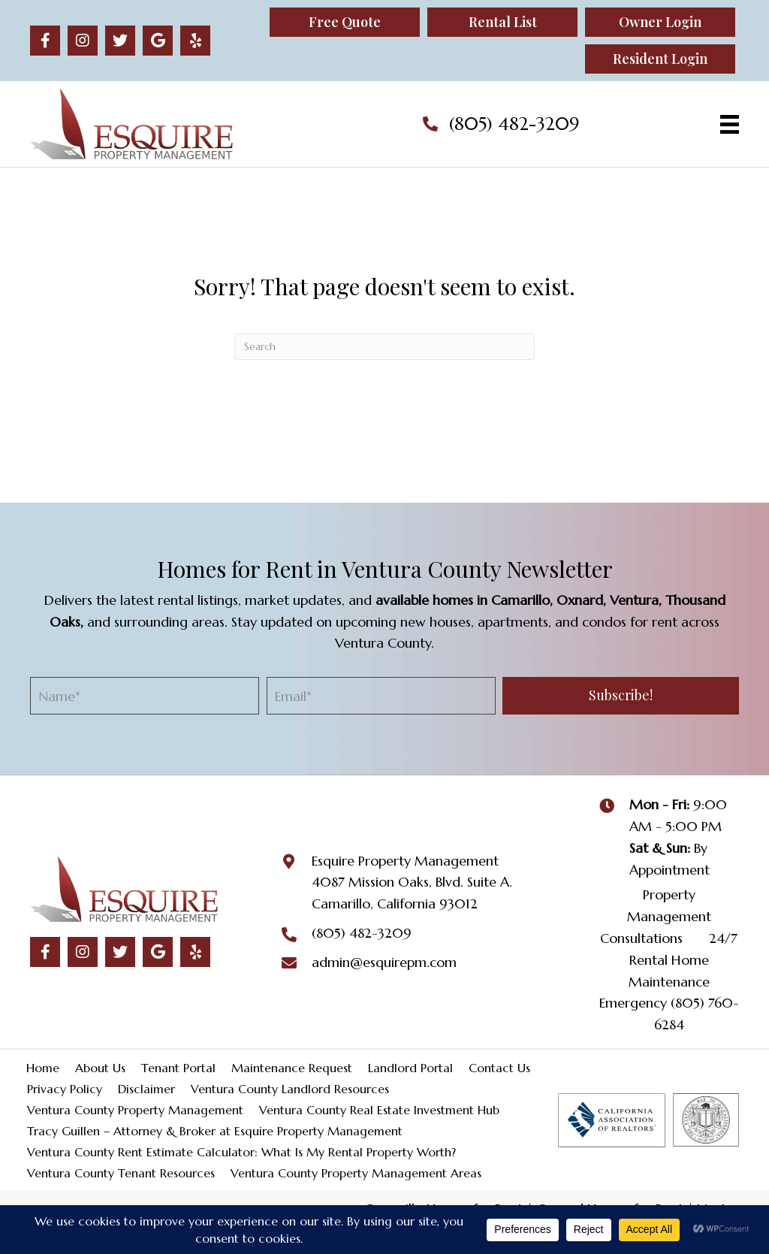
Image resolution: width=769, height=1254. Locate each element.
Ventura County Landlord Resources (290, 1088)
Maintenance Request (291, 1067)
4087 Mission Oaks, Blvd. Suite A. (412, 881)
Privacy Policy (64, 1088)
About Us (100, 1067)
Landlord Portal (410, 1067)
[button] (45, 41)
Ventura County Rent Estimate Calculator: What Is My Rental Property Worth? (241, 1151)
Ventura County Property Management (135, 1109)
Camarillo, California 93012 (395, 903)
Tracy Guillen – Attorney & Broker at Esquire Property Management (215, 1130)
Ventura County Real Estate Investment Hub (379, 1109)
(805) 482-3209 (514, 124)
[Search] (384, 347)
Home (42, 1067)
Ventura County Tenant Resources (121, 1172)
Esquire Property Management (405, 860)
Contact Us (499, 1067)
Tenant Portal (178, 1067)
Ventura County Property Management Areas (356, 1172)
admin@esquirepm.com (384, 962)
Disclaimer (146, 1088)
